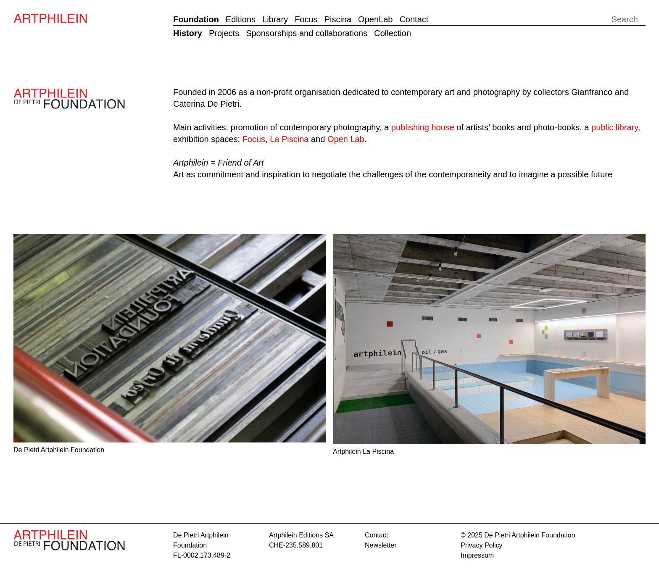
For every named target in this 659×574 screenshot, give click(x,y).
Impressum (477, 555)
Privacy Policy (482, 545)
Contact (413, 19)
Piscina (337, 19)
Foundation (196, 19)
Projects (224, 33)
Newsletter (381, 545)
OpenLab (375, 19)
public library (614, 127)
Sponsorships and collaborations (306, 33)
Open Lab (345, 139)
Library (275, 19)
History (187, 33)
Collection (392, 33)
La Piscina (289, 139)
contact (376, 535)
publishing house (422, 127)
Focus (306, 19)
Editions (241, 19)
